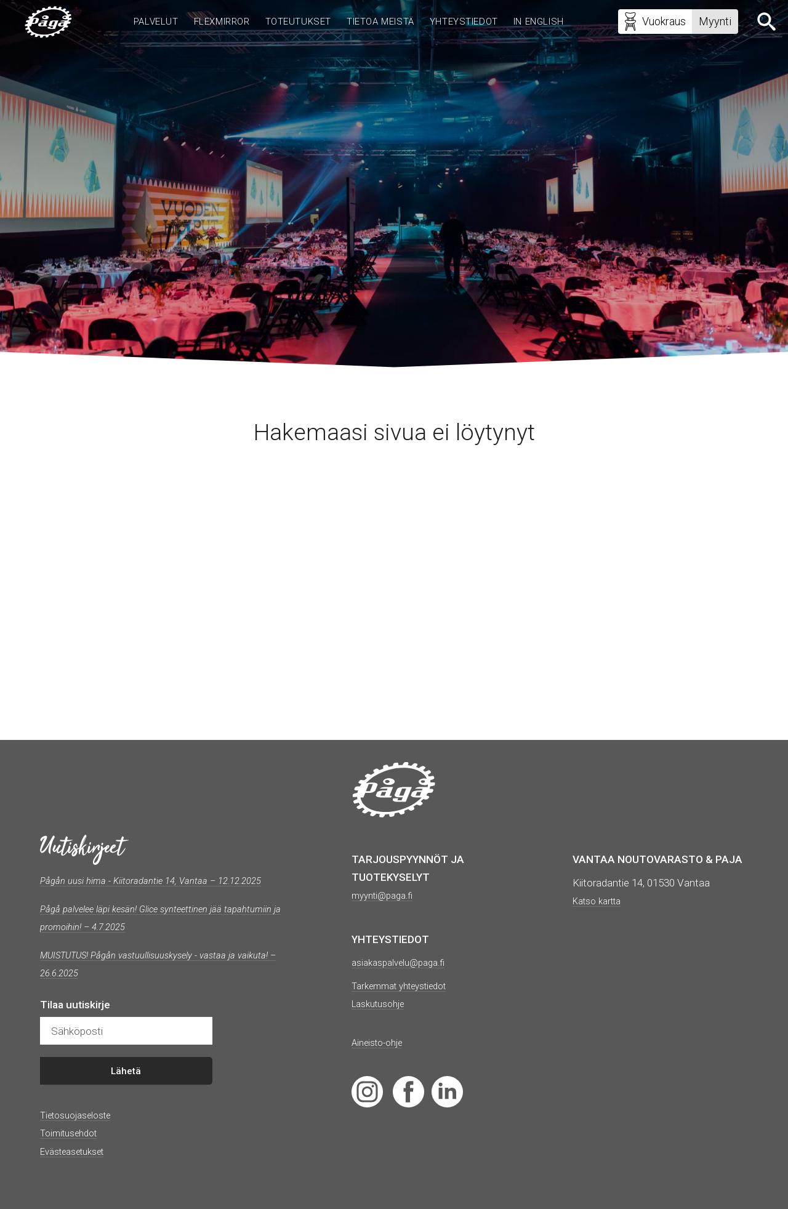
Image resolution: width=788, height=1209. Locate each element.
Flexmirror (210, 24)
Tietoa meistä (377, 24)
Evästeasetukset (78, 1169)
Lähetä (126, 1089)
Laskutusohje (382, 1003)
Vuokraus (649, 25)
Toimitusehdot (73, 1151)
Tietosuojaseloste (81, 1133)
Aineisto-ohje (381, 1042)
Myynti (709, 23)
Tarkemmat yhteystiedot (408, 985)
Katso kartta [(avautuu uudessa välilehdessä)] (601, 900)
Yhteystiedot (466, 24)
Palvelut (139, 24)
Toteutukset (290, 24)
